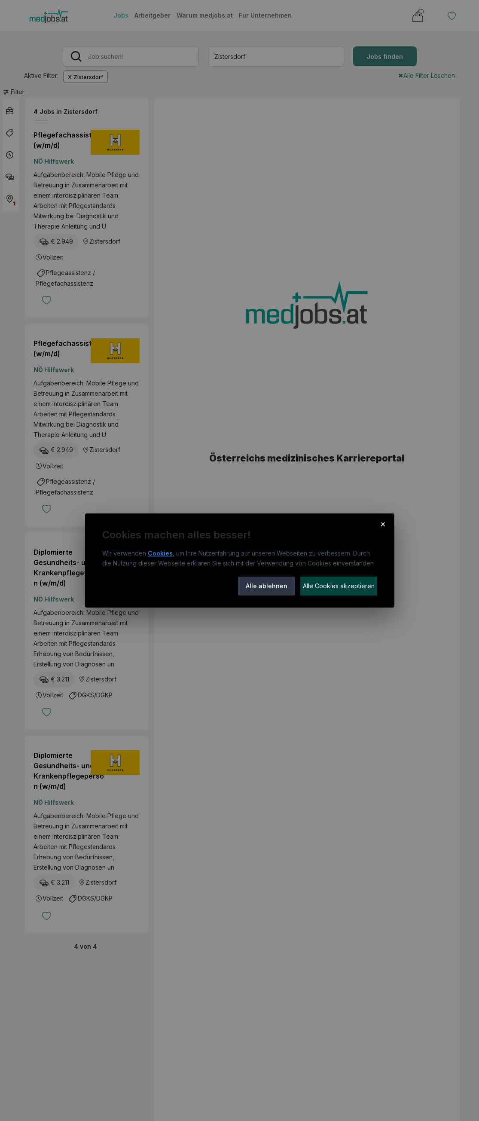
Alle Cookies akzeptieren (339, 586)
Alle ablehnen (266, 586)
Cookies (160, 553)
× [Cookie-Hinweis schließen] (383, 524)
